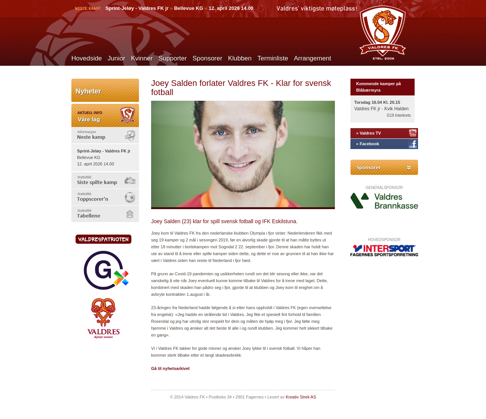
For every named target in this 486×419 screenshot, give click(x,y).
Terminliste (272, 58)
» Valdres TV (368, 133)
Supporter (172, 58)
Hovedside (86, 58)
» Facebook (367, 143)
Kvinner (142, 58)
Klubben (239, 58)
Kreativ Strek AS (301, 397)
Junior (116, 58)
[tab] (105, 135)
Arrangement (312, 58)
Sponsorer (207, 58)
